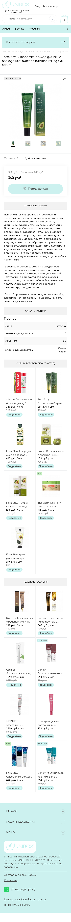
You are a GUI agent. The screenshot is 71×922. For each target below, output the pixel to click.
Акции (6, 29)
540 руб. (51, 627)
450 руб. (51, 460)
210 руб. (19, 564)
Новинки (34, 29)
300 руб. (19, 512)
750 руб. (19, 409)
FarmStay (60, 326)
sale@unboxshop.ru (30, 899)
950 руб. (51, 731)
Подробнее (14, 415)
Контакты (10, 881)
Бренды (19, 29)
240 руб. (19, 627)
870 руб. (51, 512)
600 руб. (19, 460)
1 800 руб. (19, 731)
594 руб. (51, 679)
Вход (37, 6)
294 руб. (51, 409)
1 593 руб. (19, 679)
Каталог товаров (35, 42)
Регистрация (51, 6)
